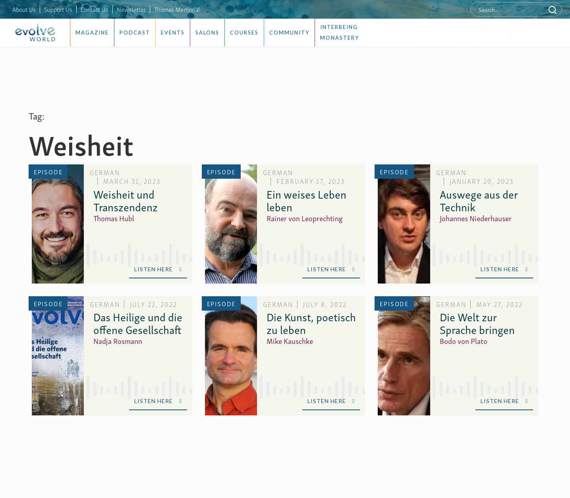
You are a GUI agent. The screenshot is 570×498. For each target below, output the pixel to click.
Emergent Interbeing (437, 32)
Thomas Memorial (177, 9)
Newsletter (131, 9)
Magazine (92, 32)
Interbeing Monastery (339, 32)
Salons (207, 32)
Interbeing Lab (485, 32)
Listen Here (158, 269)
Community (289, 32)
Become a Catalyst (531, 33)
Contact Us (94, 9)
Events (173, 32)
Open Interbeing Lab (389, 33)
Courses (244, 32)
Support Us (58, 9)
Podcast (135, 32)
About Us (24, 9)
